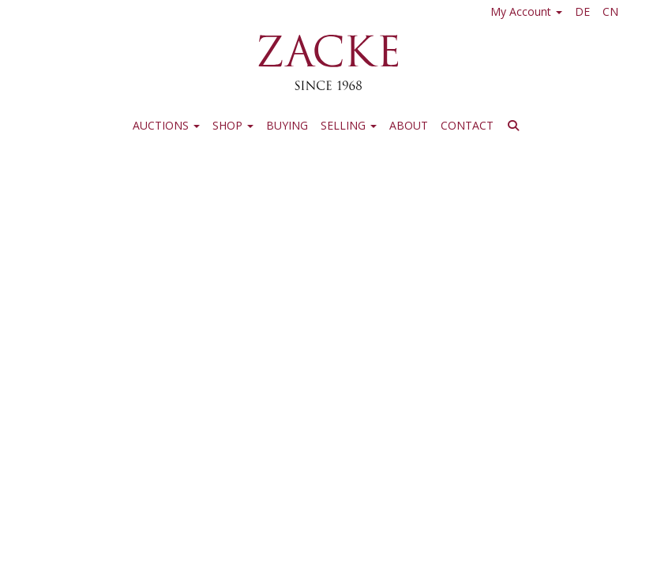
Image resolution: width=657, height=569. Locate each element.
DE (582, 11)
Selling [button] (349, 125)
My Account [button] (526, 11)
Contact (467, 125)
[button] (515, 127)
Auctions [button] (166, 125)
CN (610, 11)
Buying (287, 125)
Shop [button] (232, 125)
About (408, 125)
